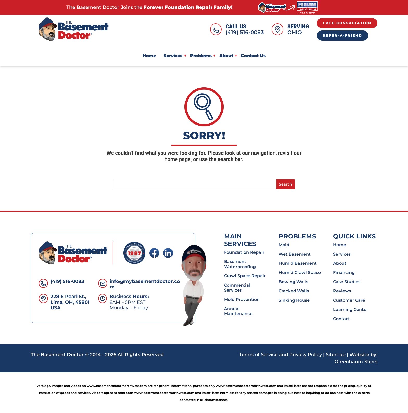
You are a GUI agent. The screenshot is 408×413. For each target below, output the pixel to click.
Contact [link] (341, 318)
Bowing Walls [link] (293, 281)
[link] (288, 7)
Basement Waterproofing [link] (240, 264)
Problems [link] (201, 55)
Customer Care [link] (349, 300)
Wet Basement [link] (295, 254)
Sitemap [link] (336, 354)
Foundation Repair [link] (244, 252)
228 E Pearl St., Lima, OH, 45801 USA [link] (70, 302)
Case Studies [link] (346, 281)
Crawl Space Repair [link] (245, 275)
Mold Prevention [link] (242, 299)
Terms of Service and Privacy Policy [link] (280, 354)
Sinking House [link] (294, 300)
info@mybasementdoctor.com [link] (145, 284)
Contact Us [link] (253, 55)
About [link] (226, 55)
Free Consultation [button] (347, 23)
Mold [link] (284, 244)
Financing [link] (344, 272)
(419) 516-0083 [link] (245, 32)
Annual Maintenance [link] (238, 311)
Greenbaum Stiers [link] (356, 362)
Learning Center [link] (350, 309)
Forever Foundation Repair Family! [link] (188, 7)
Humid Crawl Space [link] (300, 272)
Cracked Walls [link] (294, 290)
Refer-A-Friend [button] (342, 35)
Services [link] (173, 55)
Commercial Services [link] (237, 287)
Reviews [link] (342, 290)
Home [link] (149, 55)
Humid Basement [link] (298, 263)
